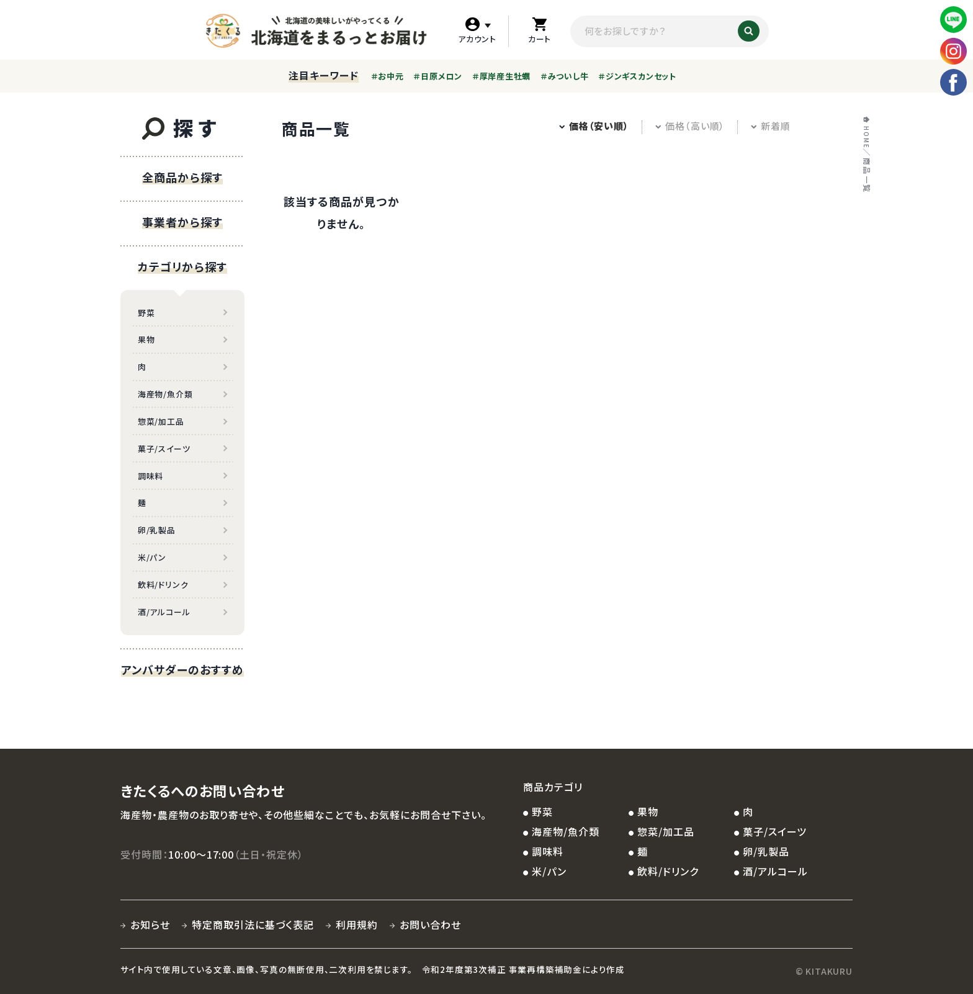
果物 (146, 339)
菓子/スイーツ (164, 448)
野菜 (146, 313)
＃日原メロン (437, 76)
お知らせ (150, 924)
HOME (865, 137)
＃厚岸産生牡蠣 (501, 76)
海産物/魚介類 (165, 394)
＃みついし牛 (564, 76)
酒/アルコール (164, 612)
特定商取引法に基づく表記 (253, 924)
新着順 (770, 125)
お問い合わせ (430, 924)
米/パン (152, 557)
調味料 (150, 476)
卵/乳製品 (157, 530)
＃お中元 (387, 76)
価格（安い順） (593, 125)
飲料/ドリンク (163, 584)
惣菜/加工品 (161, 421)
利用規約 (357, 924)
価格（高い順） (690, 125)
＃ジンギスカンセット (637, 76)
